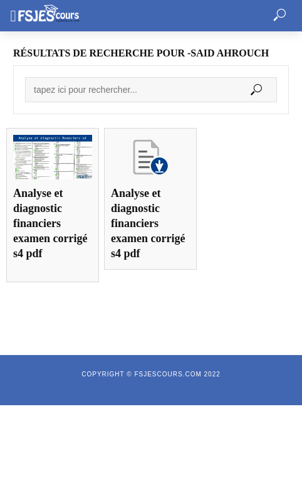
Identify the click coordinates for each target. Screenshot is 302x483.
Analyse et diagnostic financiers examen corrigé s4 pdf (50, 223)
